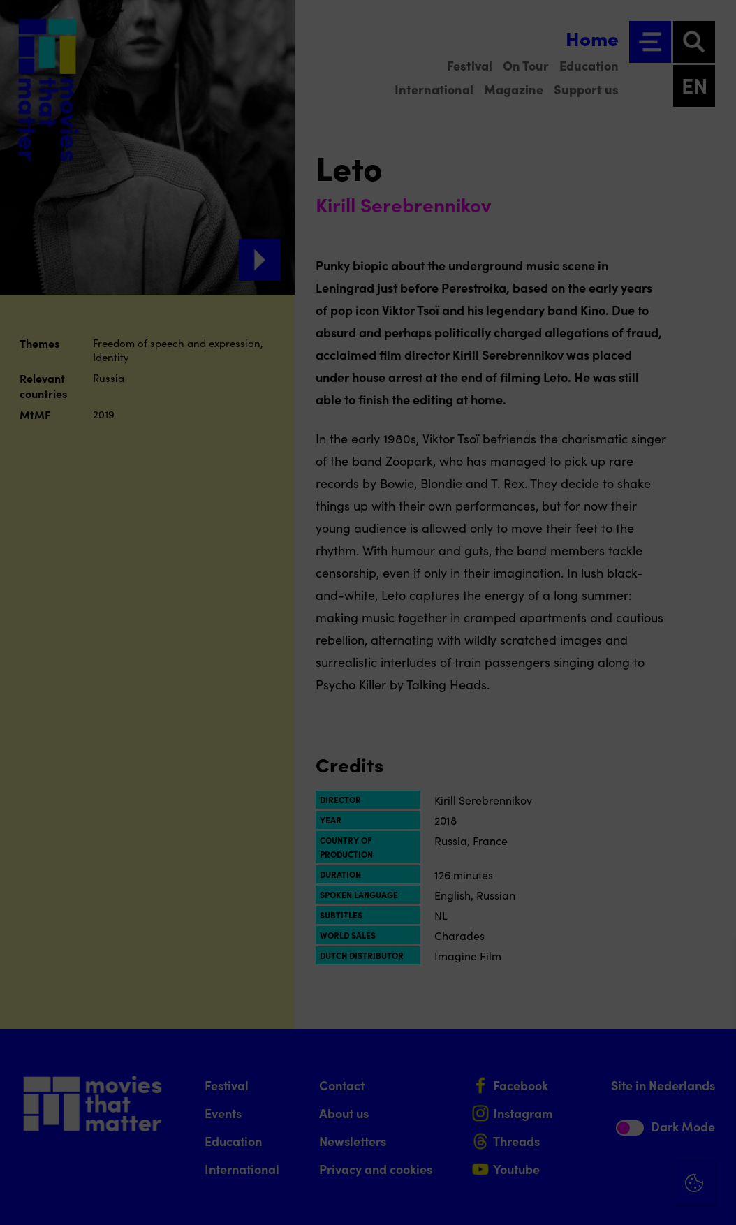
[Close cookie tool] (714, 964)
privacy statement (561, 1018)
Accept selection (617, 1198)
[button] (603, 1064)
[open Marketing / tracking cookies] (713, 1107)
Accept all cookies (617, 1158)
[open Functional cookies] (713, 1065)
